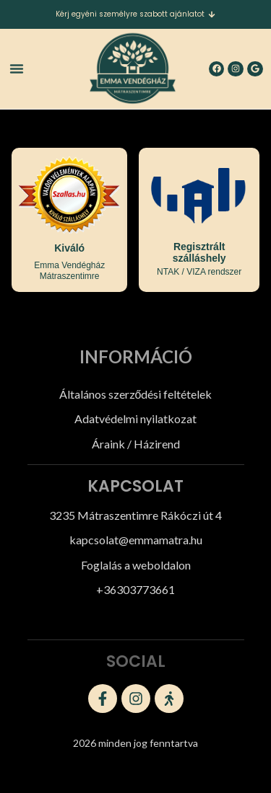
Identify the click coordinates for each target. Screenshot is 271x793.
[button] (16, 68)
